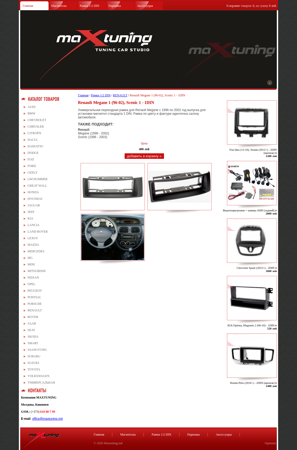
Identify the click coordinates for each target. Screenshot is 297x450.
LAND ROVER (38, 231)
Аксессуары (145, 6)
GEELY (33, 172)
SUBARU (34, 356)
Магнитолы (59, 6)
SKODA (33, 336)
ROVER (33, 317)
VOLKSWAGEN (38, 376)
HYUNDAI (35, 199)
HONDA (33, 192)
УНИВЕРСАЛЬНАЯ (41, 382)
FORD (32, 166)
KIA (30, 218)
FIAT (31, 159)
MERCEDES (36, 251)
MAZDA (33, 245)
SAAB (32, 323)
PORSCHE (35, 304)
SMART (33, 343)
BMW (31, 113)
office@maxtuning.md (47, 419)
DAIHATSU (35, 146)
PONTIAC (34, 297)
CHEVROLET (37, 120)
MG (30, 258)
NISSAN (33, 277)
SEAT (31, 330)
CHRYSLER (36, 126)
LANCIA (33, 225)
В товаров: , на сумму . (251, 6)
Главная (28, 6)
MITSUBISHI (37, 271)
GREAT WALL (37, 185)
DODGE (33, 153)
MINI (31, 264)
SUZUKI (33, 363)
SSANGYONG (37, 350)
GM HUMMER (37, 179)
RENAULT (35, 310)
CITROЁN (34, 133)
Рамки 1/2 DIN (89, 6)
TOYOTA (34, 369)
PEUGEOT (35, 290)
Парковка (114, 6)
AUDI (31, 107)
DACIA (33, 140)
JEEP (31, 212)
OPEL (31, 284)
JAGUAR (34, 205)
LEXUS (33, 238)
